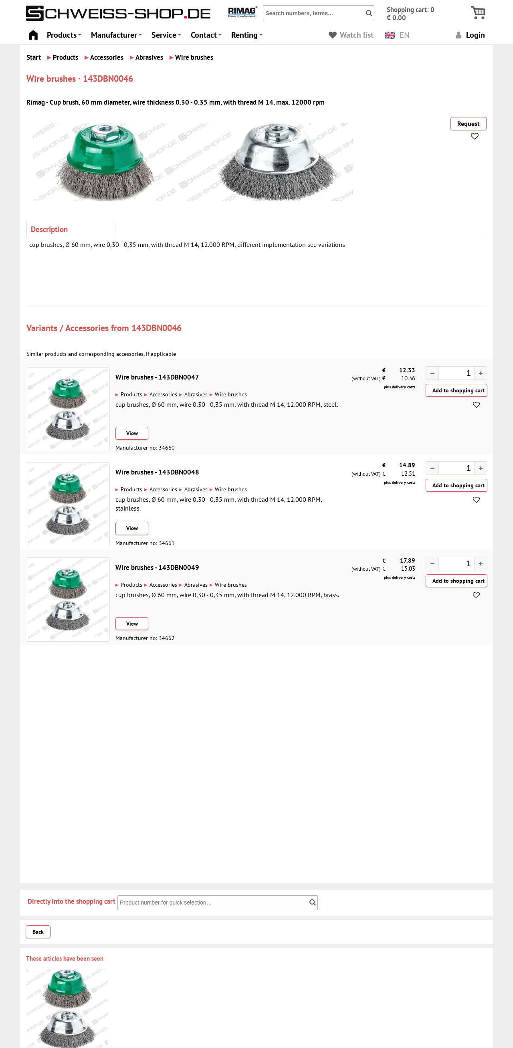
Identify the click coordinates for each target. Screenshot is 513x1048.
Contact (207, 37)
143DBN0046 (156, 327)
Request (468, 123)
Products (65, 37)
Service (167, 37)
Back (38, 931)
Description (49, 229)
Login (469, 35)
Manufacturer (117, 37)
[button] (480, 373)
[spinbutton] (452, 374)
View (132, 433)
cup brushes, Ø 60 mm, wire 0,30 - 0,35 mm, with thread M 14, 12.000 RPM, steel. (226, 404)
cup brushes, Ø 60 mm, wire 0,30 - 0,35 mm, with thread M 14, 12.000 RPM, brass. (227, 595)
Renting (248, 37)
